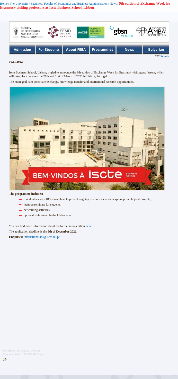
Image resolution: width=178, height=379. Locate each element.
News (113, 3)
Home (3, 3)
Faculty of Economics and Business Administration (76, 3)
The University (19, 3)
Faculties (36, 3)
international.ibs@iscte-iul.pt (42, 237)
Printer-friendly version (6, 360)
